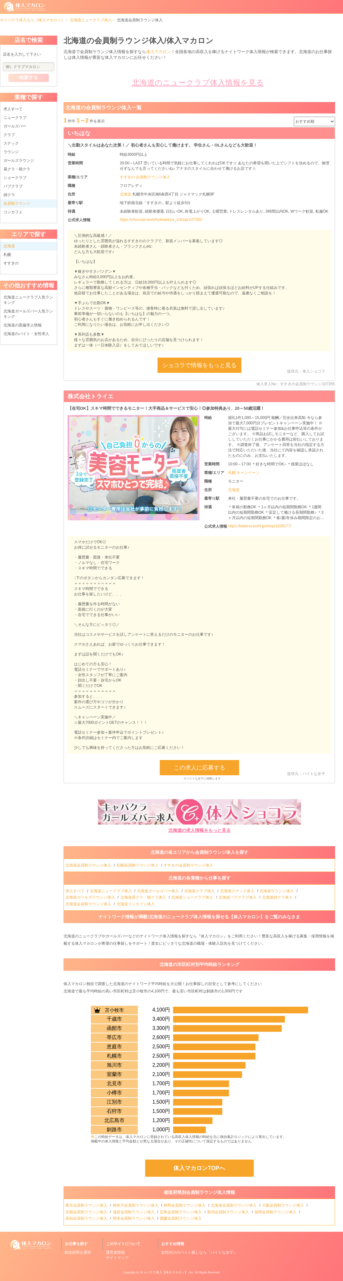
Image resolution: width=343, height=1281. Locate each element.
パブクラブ (13, 186)
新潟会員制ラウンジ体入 (228, 1212)
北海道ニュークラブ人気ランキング (28, 300)
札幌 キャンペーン (243, 472)
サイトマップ (117, 1258)
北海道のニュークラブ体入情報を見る (198, 82)
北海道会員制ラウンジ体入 (88, 865)
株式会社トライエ (90, 396)
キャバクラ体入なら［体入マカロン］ (32, 20)
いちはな (79, 133)
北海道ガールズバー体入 (158, 891)
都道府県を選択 (77, 1252)
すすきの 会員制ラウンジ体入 (145, 177)
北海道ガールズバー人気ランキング (28, 314)
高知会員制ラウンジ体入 (86, 1218)
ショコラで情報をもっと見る (199, 365)
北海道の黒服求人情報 (22, 325)
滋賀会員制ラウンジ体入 (134, 1212)
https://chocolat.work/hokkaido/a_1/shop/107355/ (161, 219)
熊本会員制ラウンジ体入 (134, 1218)
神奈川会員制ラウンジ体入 (136, 1205)
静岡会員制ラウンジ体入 (185, 1205)
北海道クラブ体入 (200, 891)
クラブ (9, 135)
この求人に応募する (199, 767)
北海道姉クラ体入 (277, 897)
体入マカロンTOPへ (199, 1168)
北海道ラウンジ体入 (277, 891)
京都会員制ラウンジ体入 (86, 1212)
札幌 (7, 254)
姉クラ (9, 195)
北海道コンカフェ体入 (136, 904)
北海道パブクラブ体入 (238, 897)
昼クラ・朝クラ (16, 169)
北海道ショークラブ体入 (192, 897)
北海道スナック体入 (237, 891)
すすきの (11, 263)
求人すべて (13, 109)
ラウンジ (11, 152)
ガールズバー (14, 126)
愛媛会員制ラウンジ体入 (181, 1218)
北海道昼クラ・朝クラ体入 (143, 897)
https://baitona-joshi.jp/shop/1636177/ (259, 526)
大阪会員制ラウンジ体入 (283, 1205)
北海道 (126, 194)
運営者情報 (115, 1252)
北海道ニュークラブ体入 (91, 20)
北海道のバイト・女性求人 (26, 334)
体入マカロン (158, 51)
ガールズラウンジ (18, 160)
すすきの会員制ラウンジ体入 (189, 865)
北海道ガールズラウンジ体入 (90, 897)
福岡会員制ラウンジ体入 (275, 1212)
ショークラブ (14, 177)
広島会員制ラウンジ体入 (181, 1212)
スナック (11, 143)
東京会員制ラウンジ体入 (86, 1205)
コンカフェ (13, 212)
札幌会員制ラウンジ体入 (138, 865)
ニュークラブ (14, 117)
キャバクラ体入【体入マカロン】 (164, 1272)
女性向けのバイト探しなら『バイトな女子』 (199, 1252)
